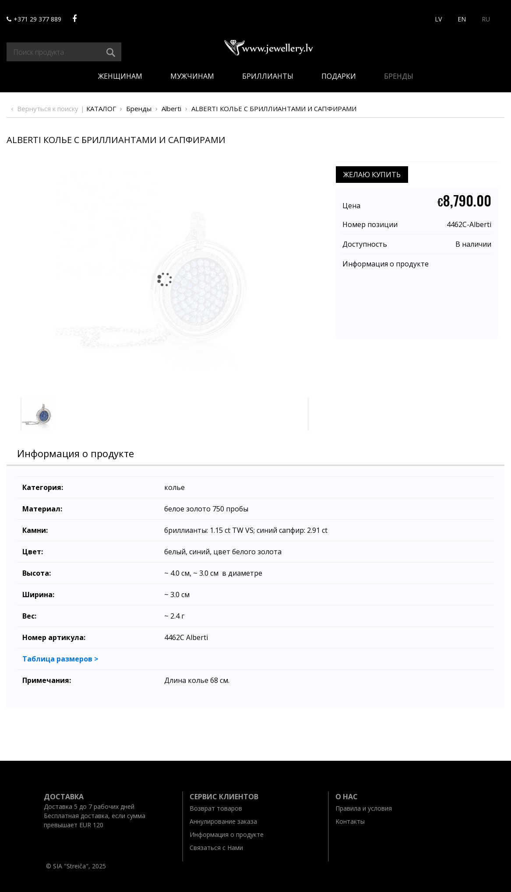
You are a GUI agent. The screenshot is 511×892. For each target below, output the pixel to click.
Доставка (64, 796)
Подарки (338, 76)
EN (462, 19)
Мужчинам (192, 76)
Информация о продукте (385, 264)
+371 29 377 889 (34, 19)
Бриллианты (267, 76)
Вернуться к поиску (47, 108)
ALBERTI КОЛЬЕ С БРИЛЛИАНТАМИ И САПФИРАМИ (273, 108)
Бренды (398, 76)
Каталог (101, 108)
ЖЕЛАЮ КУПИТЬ (372, 174)
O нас (346, 796)
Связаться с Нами (216, 847)
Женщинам (120, 76)
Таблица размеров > (60, 659)
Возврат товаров (216, 808)
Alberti (171, 108)
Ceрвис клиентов (224, 796)
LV (438, 19)
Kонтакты (350, 821)
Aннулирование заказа (223, 821)
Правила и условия (363, 808)
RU (486, 19)
